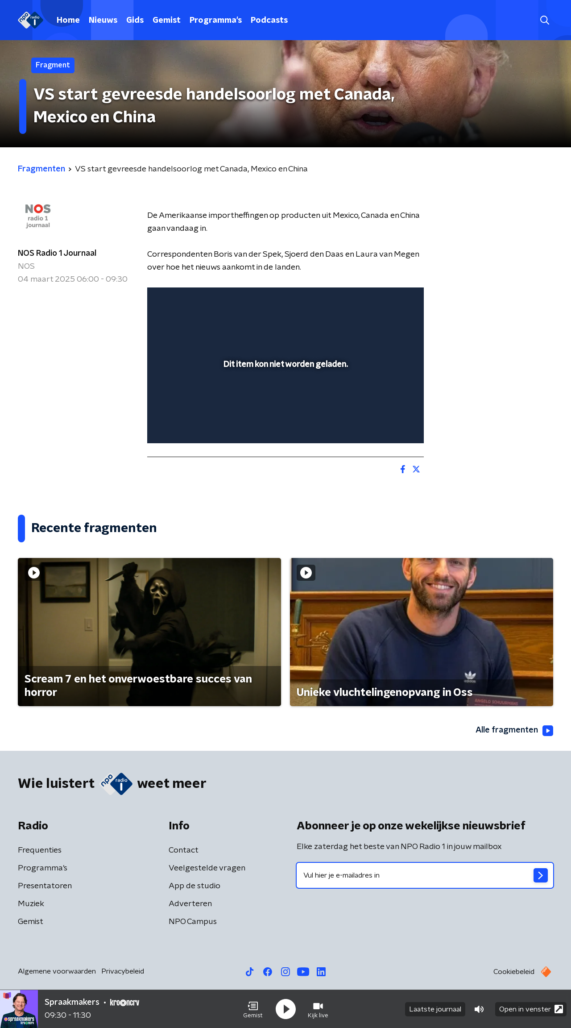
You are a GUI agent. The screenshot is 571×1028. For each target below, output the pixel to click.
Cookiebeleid (513, 971)
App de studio (194, 886)
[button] (253, 1009)
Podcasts (269, 21)
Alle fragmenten (514, 730)
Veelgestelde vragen (207, 868)
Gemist (167, 21)
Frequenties (40, 850)
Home (68, 21)
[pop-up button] (384, 424)
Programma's (216, 21)
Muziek (31, 904)
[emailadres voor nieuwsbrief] (425, 875)
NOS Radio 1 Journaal (57, 254)
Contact (184, 850)
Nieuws (103, 21)
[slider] (284, 399)
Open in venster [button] (531, 1009)
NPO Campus (193, 922)
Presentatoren (45, 886)
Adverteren (190, 904)
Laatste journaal (435, 1009)
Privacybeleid (122, 971)
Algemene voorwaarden (57, 971)
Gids (135, 21)
